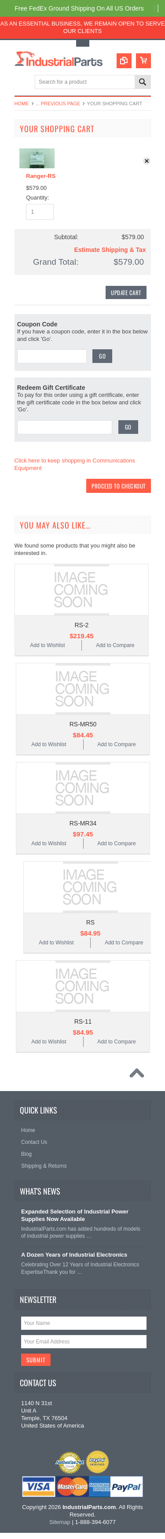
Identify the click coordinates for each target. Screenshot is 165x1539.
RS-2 (81, 629)
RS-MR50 (83, 728)
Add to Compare (115, 650)
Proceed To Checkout (119, 489)
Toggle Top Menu (82, 43)
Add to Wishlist (47, 650)
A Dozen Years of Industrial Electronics (74, 1259)
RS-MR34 (83, 827)
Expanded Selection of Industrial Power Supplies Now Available (74, 1220)
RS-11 (83, 1025)
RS (90, 926)
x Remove (149, 163)
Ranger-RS (40, 176)
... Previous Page (58, 103)
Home (22, 103)
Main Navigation (22, 82)
